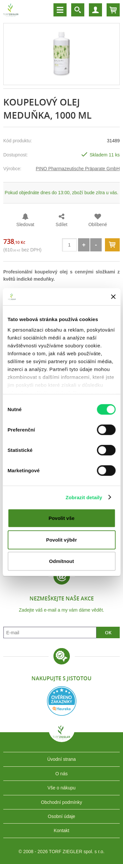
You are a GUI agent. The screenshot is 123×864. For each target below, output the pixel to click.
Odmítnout (61, 561)
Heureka (61, 701)
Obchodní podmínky (61, 802)
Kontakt (61, 830)
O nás (61, 773)
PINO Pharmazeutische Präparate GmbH (78, 168)
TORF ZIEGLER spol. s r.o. (62, 737)
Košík (113, 9)
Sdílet (62, 224)
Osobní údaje (61, 816)
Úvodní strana (61, 759)
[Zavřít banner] (113, 296)
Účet (95, 9)
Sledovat (25, 224)
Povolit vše (61, 518)
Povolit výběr (61, 539)
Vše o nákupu (62, 787)
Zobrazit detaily (84, 497)
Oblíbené (97, 224)
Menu (60, 9)
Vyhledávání (77, 9)
